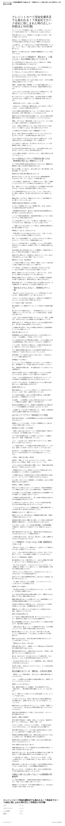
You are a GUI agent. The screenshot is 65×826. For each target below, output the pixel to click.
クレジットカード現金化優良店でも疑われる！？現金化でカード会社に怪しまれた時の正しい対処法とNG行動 (30, 801)
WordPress (60, 822)
